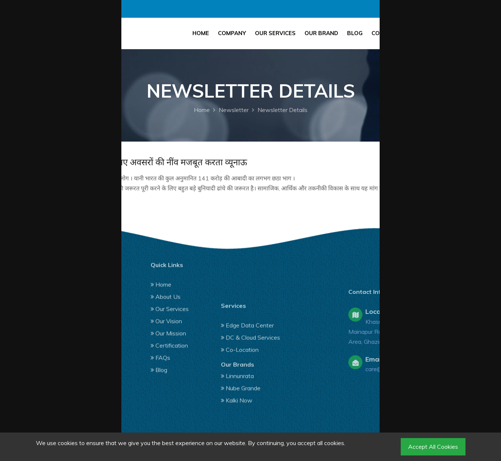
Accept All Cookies (433, 446)
